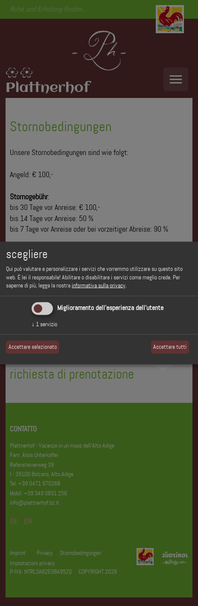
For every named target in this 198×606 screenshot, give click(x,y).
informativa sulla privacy (98, 285)
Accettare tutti (169, 346)
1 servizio (44, 323)
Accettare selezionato (33, 346)
